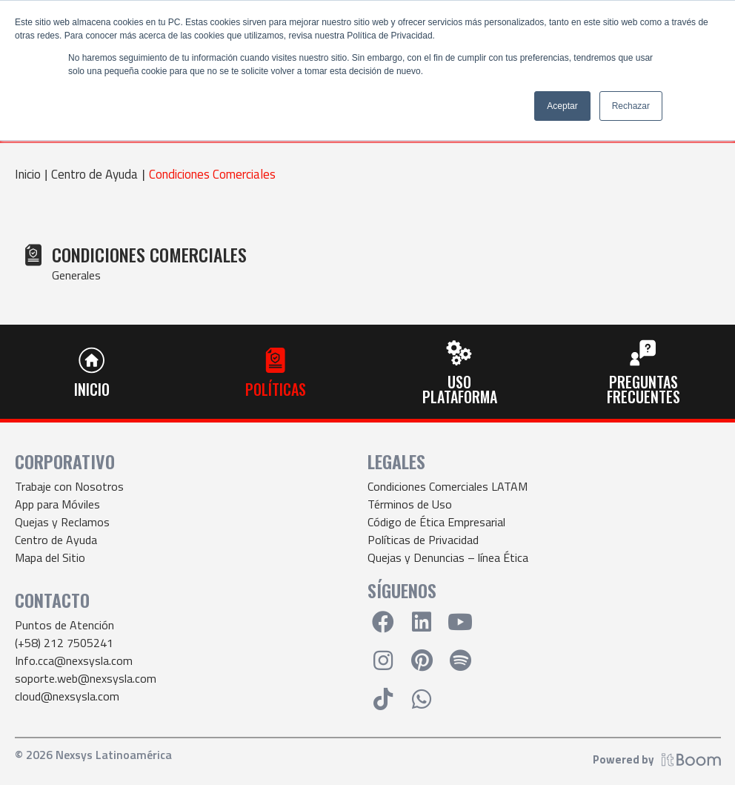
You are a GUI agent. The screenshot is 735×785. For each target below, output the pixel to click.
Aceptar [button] (562, 106)
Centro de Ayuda (94, 174)
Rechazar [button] (631, 106)
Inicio (28, 174)
